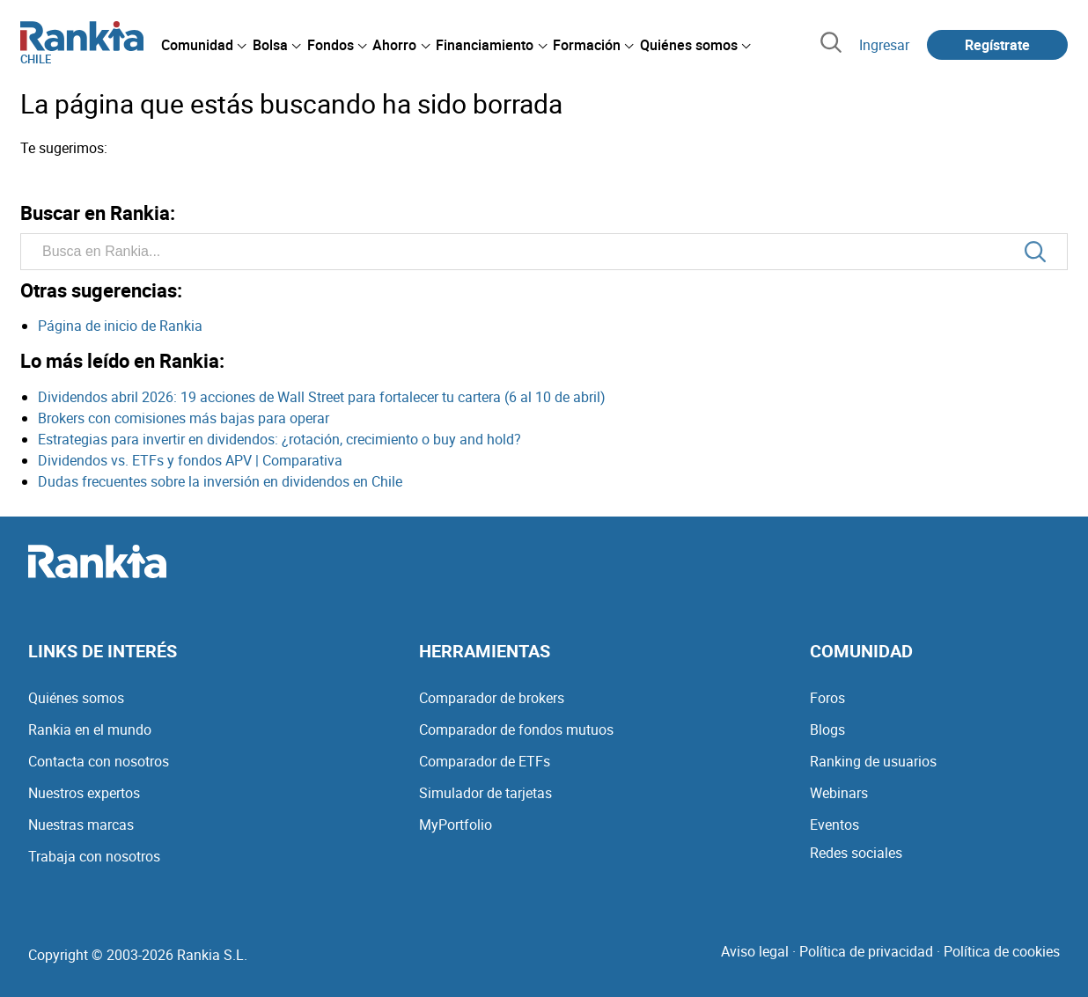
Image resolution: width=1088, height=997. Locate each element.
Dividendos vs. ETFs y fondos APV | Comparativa (190, 460)
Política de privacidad (866, 951)
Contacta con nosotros (98, 761)
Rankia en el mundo (89, 729)
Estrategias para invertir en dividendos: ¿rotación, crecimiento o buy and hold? (279, 439)
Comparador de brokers (491, 697)
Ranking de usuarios (873, 761)
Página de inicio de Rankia (120, 325)
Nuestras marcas (81, 824)
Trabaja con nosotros (94, 856)
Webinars (839, 793)
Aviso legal (755, 951)
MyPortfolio (455, 824)
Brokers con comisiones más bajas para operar (183, 418)
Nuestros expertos (84, 793)
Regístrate (997, 45)
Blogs (827, 729)
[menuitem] (203, 45)
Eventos (834, 824)
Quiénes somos (76, 697)
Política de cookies (1002, 951)
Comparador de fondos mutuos (516, 729)
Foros (827, 697)
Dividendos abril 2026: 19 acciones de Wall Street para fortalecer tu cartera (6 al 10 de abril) (322, 397)
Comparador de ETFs (484, 761)
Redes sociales (856, 852)
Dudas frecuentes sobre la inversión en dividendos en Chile (220, 481)
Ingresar (884, 45)
